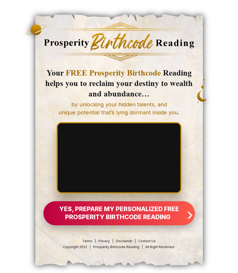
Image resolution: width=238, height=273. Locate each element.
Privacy (104, 241)
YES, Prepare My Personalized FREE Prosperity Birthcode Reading (125, 213)
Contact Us (147, 241)
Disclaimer (124, 241)
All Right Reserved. (160, 247)
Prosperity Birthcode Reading (116, 247)
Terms (87, 241)
